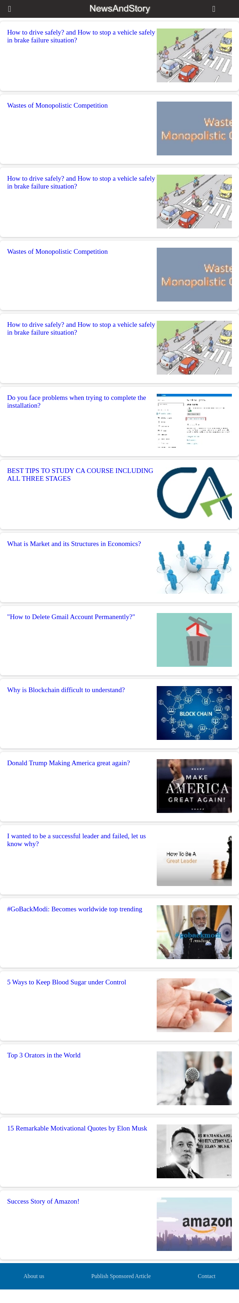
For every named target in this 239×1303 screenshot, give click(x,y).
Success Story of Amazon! (43, 1201)
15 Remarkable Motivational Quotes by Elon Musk (77, 1128)
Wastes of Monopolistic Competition (57, 105)
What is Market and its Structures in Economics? (74, 543)
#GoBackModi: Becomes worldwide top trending (74, 909)
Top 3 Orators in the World (43, 1055)
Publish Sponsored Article (121, 1276)
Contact (206, 1276)
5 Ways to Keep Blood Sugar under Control (66, 982)
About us (34, 1276)
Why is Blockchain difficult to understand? (66, 690)
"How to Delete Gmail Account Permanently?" (71, 616)
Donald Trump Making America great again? (68, 763)
